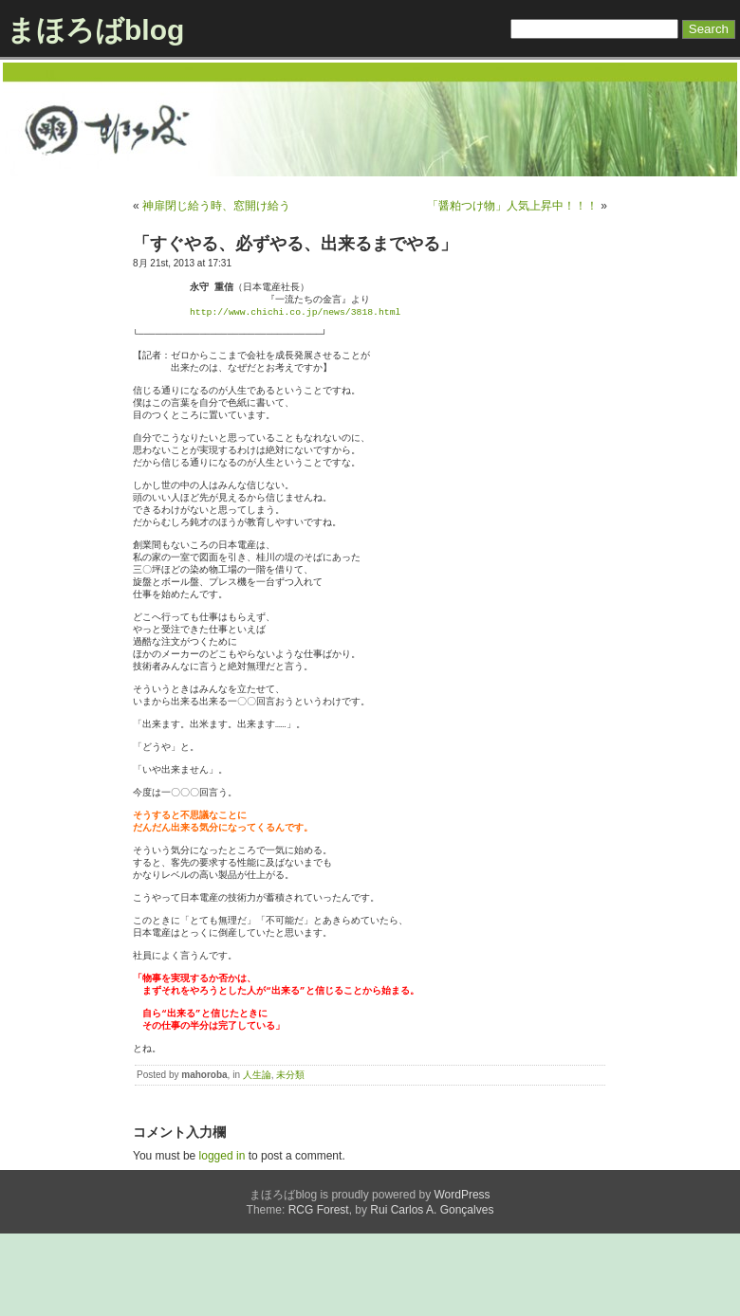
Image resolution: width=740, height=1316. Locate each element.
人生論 (257, 1157)
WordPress (462, 1277)
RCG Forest (318, 1292)
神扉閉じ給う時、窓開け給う (216, 205)
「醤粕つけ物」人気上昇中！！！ (512, 205)
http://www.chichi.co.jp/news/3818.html (295, 314)
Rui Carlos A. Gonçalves (431, 1292)
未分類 (290, 1157)
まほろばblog (95, 30)
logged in (222, 1238)
